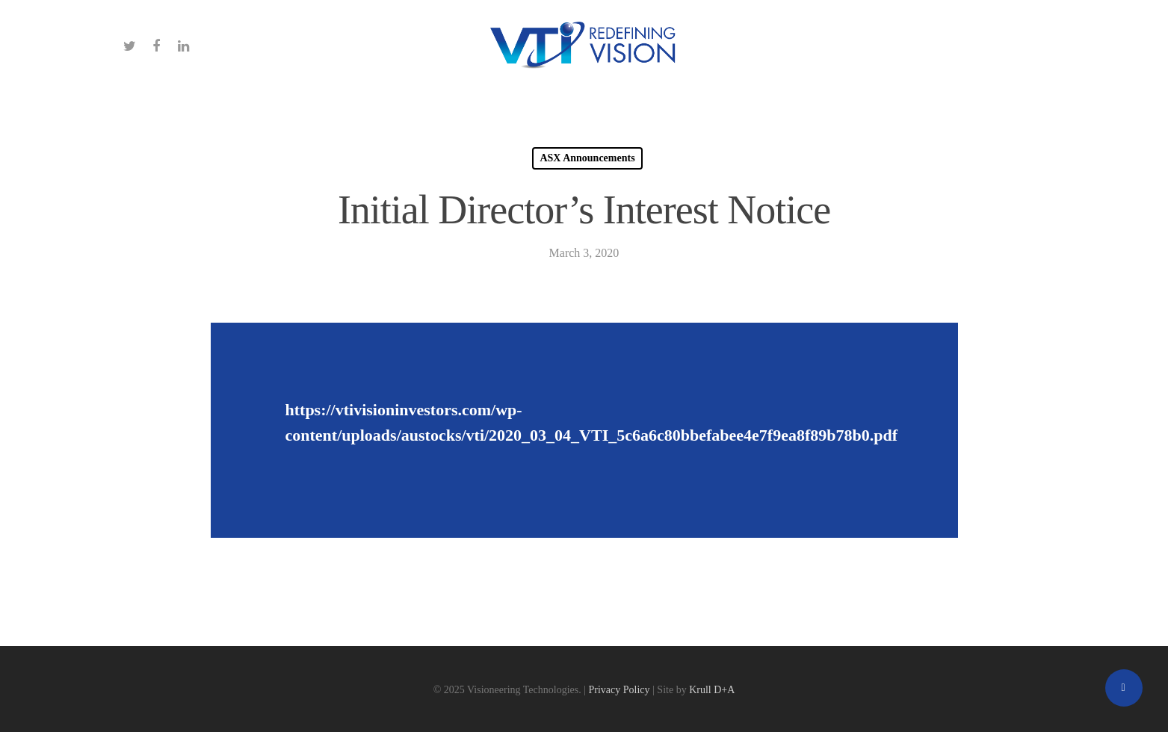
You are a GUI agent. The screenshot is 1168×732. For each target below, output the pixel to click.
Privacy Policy (619, 689)
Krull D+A (712, 689)
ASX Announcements (587, 158)
